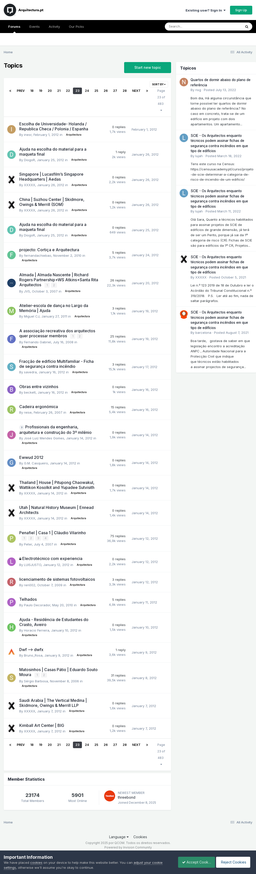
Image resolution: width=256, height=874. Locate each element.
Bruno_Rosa (33, 655)
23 (77, 91)
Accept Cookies (193, 862)
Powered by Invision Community (128, 846)
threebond (126, 796)
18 (31, 91)
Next (136, 91)
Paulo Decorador (37, 605)
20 (50, 91)
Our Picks (76, 27)
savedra (30, 372)
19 (40, 91)
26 (106, 91)
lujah (199, 156)
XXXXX (29, 185)
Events (34, 27)
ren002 (29, 584)
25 (96, 91)
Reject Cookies (234, 862)
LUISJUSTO (32, 564)
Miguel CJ (31, 316)
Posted (220, 90)
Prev (21, 91)
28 (125, 91)
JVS (27, 291)
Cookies (140, 836)
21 (58, 91)
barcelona (203, 333)
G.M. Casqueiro (36, 463)
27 (115, 91)
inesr (27, 135)
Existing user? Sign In (206, 10)
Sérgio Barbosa (36, 680)
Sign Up (241, 10)
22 (68, 91)
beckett (30, 392)
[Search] (189, 27)
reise (28, 412)
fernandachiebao (37, 255)
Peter (28, 543)
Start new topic (147, 67)
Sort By (159, 84)
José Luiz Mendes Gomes (44, 438)
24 (87, 91)
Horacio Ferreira (36, 630)
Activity (54, 27)
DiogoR (29, 160)
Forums (14, 29)
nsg (198, 90)
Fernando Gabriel (37, 342)
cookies (36, 862)
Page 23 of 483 (161, 100)
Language (119, 836)
